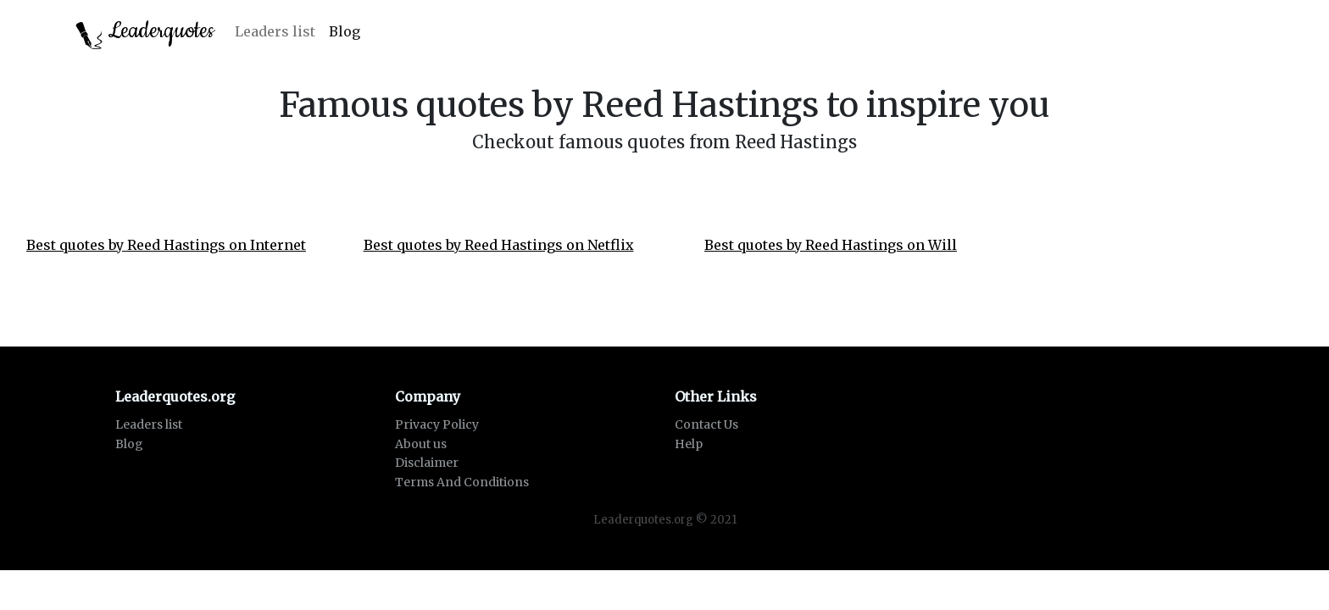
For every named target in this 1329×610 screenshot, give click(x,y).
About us (421, 444)
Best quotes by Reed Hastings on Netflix (499, 244)
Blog (344, 31)
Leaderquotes (144, 32)
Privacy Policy (437, 424)
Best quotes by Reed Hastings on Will (830, 244)
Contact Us (706, 424)
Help (689, 444)
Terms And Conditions (462, 482)
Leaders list (275, 31)
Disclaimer (427, 462)
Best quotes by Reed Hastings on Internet (166, 244)
